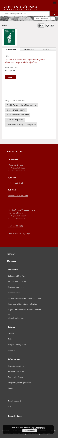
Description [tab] (11, 49)
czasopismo (10, 70)
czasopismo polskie (15, 119)
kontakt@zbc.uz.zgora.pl (18, 195)
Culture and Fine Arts (17, 276)
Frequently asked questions (19, 382)
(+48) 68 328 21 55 (15, 183)
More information (38, 427)
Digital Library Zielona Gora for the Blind (24, 309)
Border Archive (14, 293)
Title (10, 339)
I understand (29, 431)
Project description (16, 366)
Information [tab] (29, 49)
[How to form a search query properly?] (53, 18)
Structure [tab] (47, 49)
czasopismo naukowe (16, 110)
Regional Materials (16, 287)
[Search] (54, 13)
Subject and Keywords (17, 344)
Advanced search (42, 18)
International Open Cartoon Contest (23, 304)
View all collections (16, 318)
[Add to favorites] (47, 25)
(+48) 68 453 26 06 (15, 226)
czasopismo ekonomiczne (18, 114)
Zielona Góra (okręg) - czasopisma (21, 124)
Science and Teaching (17, 281)
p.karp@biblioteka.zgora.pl (19, 233)
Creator (11, 333)
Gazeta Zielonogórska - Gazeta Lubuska (24, 298)
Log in (10, 406)
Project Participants (16, 371)
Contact (11, 388)
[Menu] (54, 2)
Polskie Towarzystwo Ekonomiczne (22, 105)
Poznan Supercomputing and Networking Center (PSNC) (29, 433)
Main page (11, 261)
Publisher (12, 350)
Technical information (17, 377)
